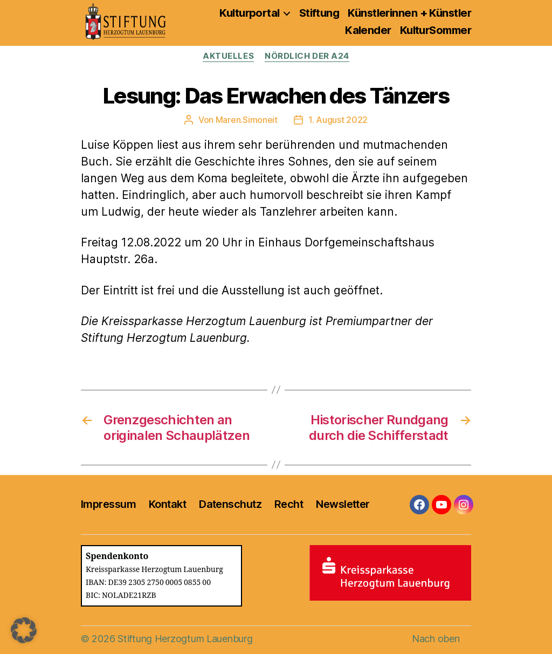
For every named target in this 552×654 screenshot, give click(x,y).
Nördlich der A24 (307, 56)
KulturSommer (435, 30)
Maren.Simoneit (247, 119)
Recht (288, 504)
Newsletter (342, 504)
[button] (23, 630)
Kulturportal (249, 12)
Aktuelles (228, 56)
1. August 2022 (338, 119)
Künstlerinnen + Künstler (409, 12)
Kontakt (167, 504)
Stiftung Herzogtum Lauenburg (185, 638)
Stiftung (319, 12)
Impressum (108, 504)
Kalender (368, 30)
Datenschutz (230, 504)
